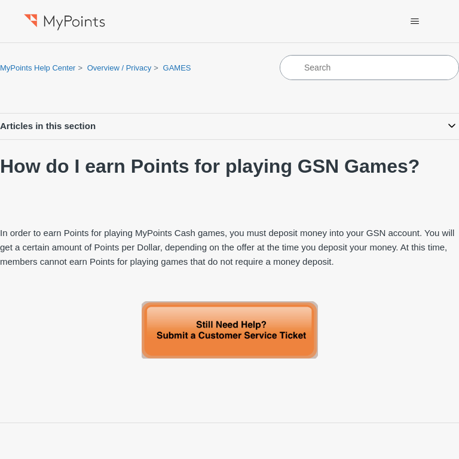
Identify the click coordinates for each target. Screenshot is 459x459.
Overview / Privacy (119, 67)
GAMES (177, 67)
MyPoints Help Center (37, 67)
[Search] (369, 67)
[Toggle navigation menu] (415, 21)
